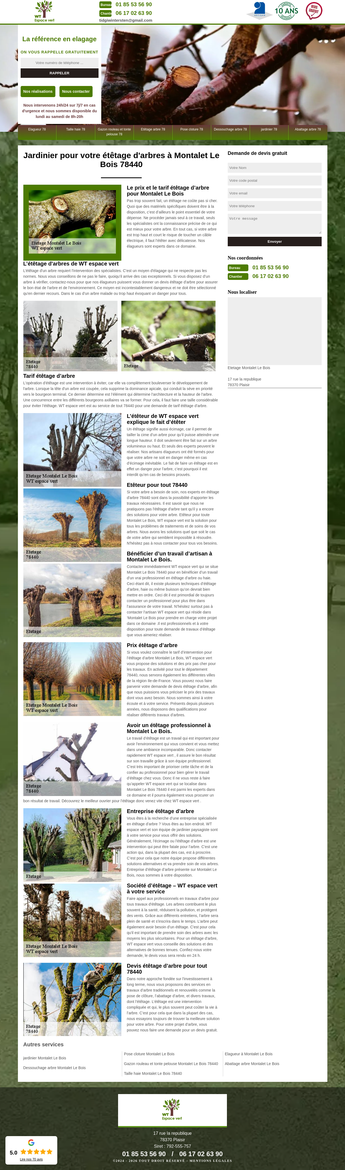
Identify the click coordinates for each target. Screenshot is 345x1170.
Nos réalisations (38, 91)
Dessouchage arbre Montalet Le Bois (54, 1068)
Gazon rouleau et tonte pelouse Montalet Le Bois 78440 (171, 1064)
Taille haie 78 (75, 129)
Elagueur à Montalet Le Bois (249, 1054)
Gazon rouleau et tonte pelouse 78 (114, 131)
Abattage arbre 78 (308, 129)
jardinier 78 (269, 129)
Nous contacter (76, 91)
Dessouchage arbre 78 (230, 129)
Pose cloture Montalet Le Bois (149, 1054)
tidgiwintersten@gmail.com (125, 20)
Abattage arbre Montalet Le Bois (252, 1064)
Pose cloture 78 (192, 129)
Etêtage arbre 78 (153, 129)
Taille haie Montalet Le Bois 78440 (153, 1073)
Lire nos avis (31, 1159)
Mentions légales (210, 1161)
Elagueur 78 (37, 129)
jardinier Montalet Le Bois (44, 1058)
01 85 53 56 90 (134, 4)
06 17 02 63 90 (134, 13)
